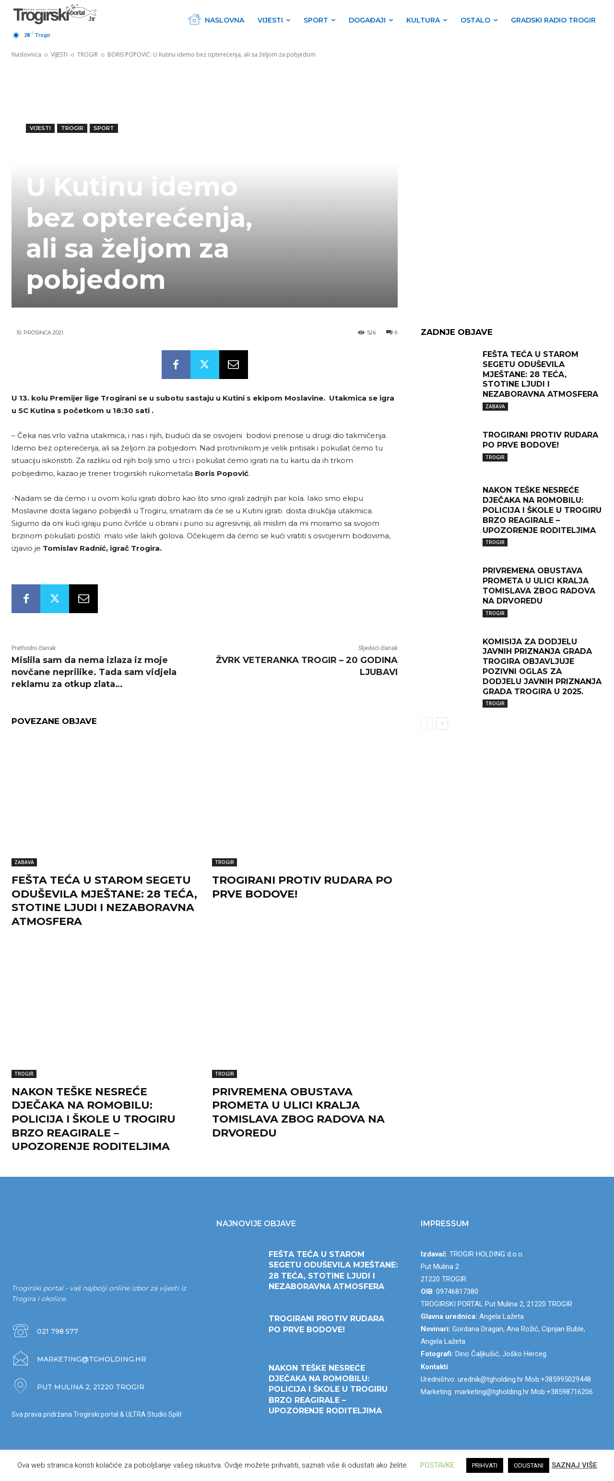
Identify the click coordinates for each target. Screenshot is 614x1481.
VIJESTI (59, 54)
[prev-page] (427, 723)
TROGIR (87, 54)
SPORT (104, 128)
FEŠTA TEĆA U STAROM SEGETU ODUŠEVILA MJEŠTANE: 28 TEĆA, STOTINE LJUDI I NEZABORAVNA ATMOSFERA (104, 901)
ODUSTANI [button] (528, 1465)
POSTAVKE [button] (437, 1465)
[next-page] (442, 723)
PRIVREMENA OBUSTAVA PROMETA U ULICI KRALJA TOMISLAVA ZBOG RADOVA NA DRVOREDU (298, 1112)
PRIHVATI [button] (484, 1465)
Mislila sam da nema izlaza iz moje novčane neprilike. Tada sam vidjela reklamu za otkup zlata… (94, 672)
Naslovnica (26, 54)
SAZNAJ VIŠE (574, 1465)
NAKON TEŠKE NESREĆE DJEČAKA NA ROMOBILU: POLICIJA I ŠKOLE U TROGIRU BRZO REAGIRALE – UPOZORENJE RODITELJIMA (94, 1119)
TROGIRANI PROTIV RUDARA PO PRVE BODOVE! (540, 440)
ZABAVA (24, 862)
